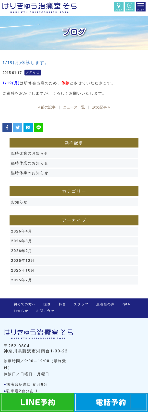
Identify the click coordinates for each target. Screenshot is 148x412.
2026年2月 (21, 251)
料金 (62, 304)
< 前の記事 (47, 107)
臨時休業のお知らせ (29, 153)
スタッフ (81, 304)
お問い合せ (45, 311)
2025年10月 (23, 270)
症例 (47, 304)
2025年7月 (21, 280)
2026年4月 (21, 231)
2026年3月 (21, 241)
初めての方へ (25, 304)
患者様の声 (105, 304)
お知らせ (19, 202)
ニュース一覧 (74, 107)
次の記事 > (101, 107)
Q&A (126, 304)
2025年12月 (23, 260)
